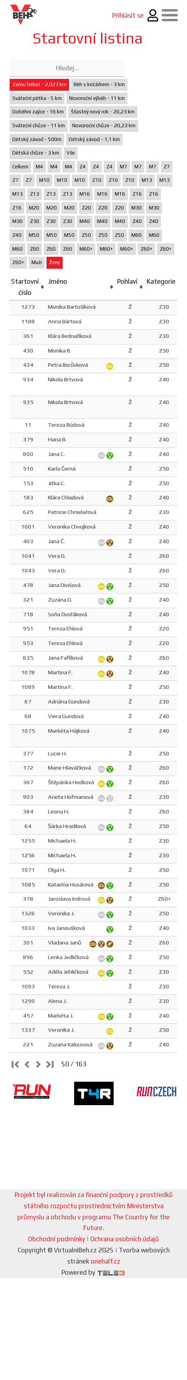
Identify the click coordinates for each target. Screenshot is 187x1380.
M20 (34, 208)
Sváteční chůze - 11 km (38, 125)
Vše (70, 153)
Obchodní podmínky (56, 1239)
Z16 (137, 194)
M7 (123, 167)
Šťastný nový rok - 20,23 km (103, 112)
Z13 (34, 194)
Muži (36, 262)
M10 (44, 180)
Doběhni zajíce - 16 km (38, 112)
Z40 (137, 221)
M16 (84, 194)
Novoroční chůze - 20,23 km (104, 125)
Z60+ (146, 249)
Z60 (34, 249)
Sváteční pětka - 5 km (37, 98)
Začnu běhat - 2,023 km (39, 84)
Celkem (20, 167)
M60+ (86, 249)
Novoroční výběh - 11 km (97, 98)
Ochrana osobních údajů (124, 1239)
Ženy (54, 262)
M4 (39, 167)
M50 (34, 235)
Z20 (86, 208)
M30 (136, 208)
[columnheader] (28, 287)
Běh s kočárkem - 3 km (99, 84)
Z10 (96, 180)
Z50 (86, 235)
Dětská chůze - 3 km (35, 153)
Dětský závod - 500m (36, 139)
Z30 (34, 221)
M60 (136, 235)
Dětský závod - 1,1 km (94, 139)
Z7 (167, 167)
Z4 (82, 167)
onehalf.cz (105, 1261)
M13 (147, 180)
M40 (84, 221)
